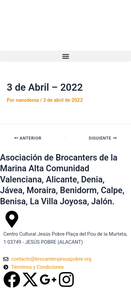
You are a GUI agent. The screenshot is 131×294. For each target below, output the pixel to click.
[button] (65, 56)
